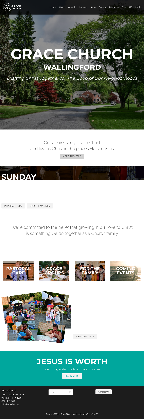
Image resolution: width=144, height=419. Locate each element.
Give (124, 7)
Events (102, 7)
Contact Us (103, 391)
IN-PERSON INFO (13, 205)
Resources (114, 7)
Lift (130, 7)
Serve (93, 7)
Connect (83, 7)
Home (53, 7)
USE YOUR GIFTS (85, 336)
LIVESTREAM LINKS (40, 205)
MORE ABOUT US (72, 156)
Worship (72, 7)
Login (138, 7)
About (62, 7)
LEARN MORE (72, 376)
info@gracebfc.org (10, 404)
